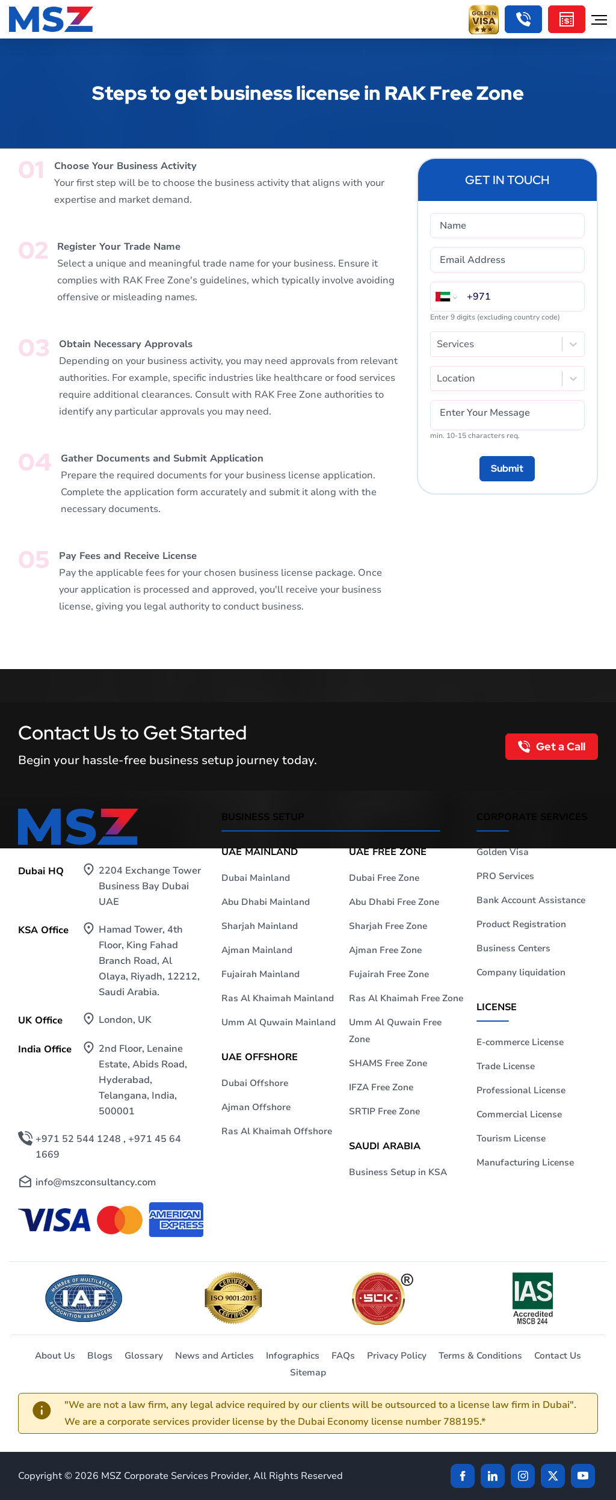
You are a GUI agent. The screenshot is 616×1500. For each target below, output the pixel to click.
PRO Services (505, 876)
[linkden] (493, 1476)
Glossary (144, 1356)
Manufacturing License (525, 1162)
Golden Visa (502, 852)
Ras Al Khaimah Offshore (276, 1131)
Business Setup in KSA (398, 1172)
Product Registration (521, 924)
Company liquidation (520, 972)
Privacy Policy (397, 1356)
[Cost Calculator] (566, 19)
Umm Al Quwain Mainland (278, 1022)
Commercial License (519, 1114)
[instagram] (523, 1476)
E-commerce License (520, 1042)
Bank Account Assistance (530, 900)
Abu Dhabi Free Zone (394, 902)
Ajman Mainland (256, 950)
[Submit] (507, 468)
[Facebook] (463, 1476)
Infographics (292, 1356)
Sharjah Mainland (259, 926)
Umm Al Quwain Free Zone (395, 1030)
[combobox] (438, 344)
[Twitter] (553, 1476)
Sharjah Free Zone (388, 926)
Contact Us (557, 1356)
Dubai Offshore (254, 1083)
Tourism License (511, 1138)
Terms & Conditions (480, 1356)
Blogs (99, 1356)
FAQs (343, 1356)
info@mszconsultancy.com (95, 1182)
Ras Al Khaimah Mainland (277, 998)
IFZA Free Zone (381, 1087)
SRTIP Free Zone (384, 1111)
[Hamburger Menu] (599, 19)
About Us (55, 1356)
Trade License (505, 1066)
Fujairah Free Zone (389, 974)
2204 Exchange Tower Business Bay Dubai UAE (150, 886)
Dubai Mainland (255, 878)
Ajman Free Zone (385, 950)
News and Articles (214, 1356)
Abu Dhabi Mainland (265, 902)
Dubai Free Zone (384, 878)
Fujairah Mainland (260, 974)
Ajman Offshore (256, 1107)
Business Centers (513, 948)
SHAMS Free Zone (388, 1063)
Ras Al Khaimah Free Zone (406, 998)
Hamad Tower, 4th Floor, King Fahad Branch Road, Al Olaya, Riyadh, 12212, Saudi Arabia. (149, 961)
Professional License (520, 1090)
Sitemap (308, 1372)
